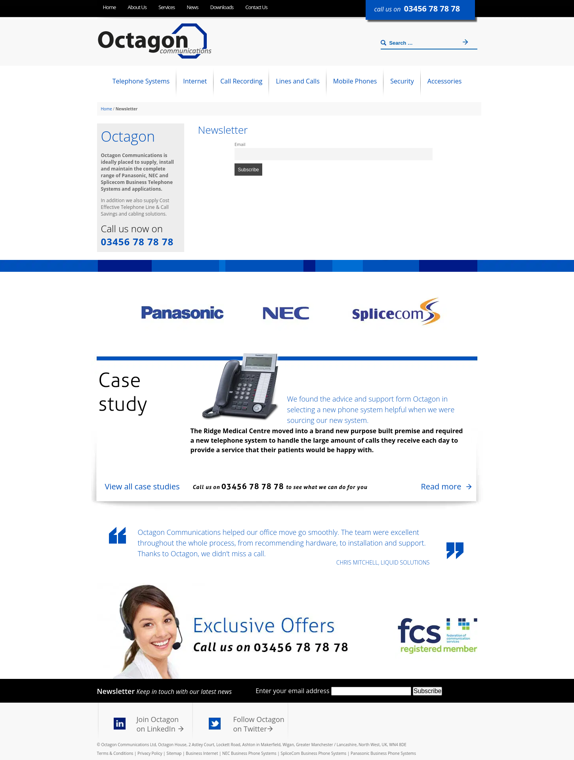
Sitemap (173, 753)
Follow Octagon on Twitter (258, 724)
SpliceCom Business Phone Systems (313, 753)
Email (240, 144)
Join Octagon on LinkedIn (158, 724)
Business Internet (202, 753)
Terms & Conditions (115, 753)
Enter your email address (292, 690)
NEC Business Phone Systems (249, 753)
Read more (441, 486)
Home (109, 7)
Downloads (222, 7)
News (192, 7)
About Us (137, 7)
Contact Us (256, 7)
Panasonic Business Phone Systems (383, 753)
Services (166, 7)
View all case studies (142, 486)
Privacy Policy (149, 753)
